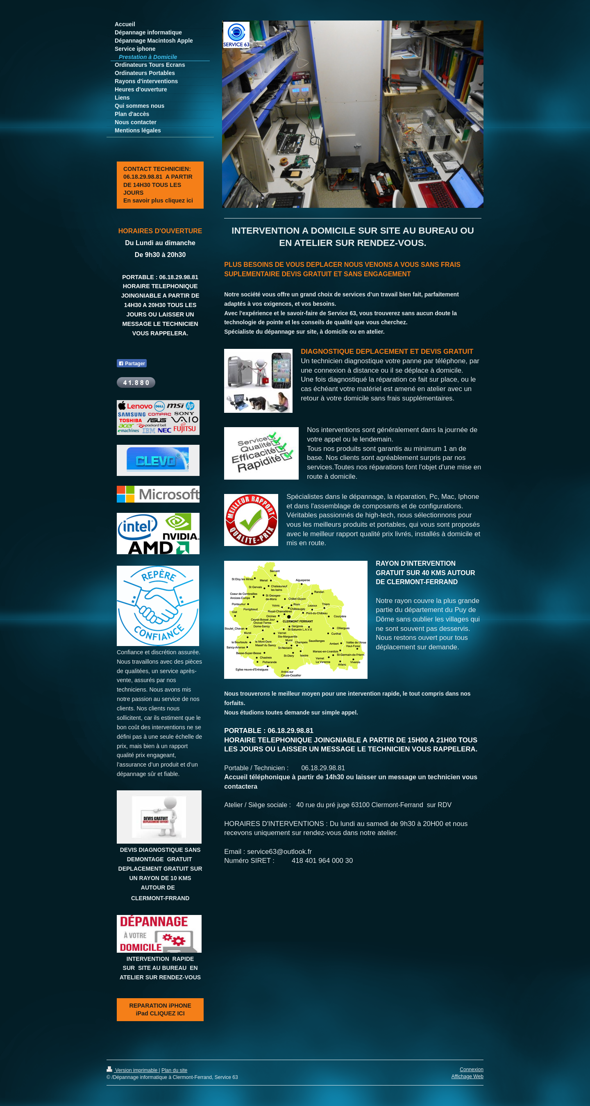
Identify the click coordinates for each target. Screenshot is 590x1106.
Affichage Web (467, 1076)
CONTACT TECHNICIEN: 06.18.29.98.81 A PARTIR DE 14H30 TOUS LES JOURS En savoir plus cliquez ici (158, 185)
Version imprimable (133, 1070)
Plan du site (174, 1070)
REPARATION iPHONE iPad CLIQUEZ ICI (160, 1009)
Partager (131, 363)
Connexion (471, 1069)
